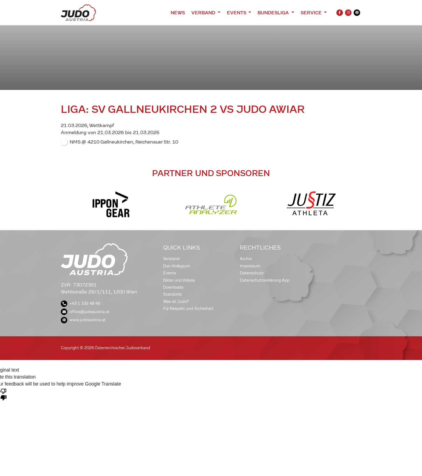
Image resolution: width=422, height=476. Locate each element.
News (178, 13)
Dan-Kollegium (176, 266)
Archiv (246, 258)
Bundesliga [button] (274, 13)
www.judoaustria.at (83, 319)
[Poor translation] (3, 394)
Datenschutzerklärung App (265, 280)
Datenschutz (252, 273)
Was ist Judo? (176, 301)
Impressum (250, 266)
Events (169, 273)
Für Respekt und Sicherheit (188, 308)
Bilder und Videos (179, 280)
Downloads (173, 287)
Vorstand (171, 258)
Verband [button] (203, 13)
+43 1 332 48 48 (80, 303)
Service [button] (312, 13)
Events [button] (237, 13)
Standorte (172, 294)
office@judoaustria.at (85, 311)
